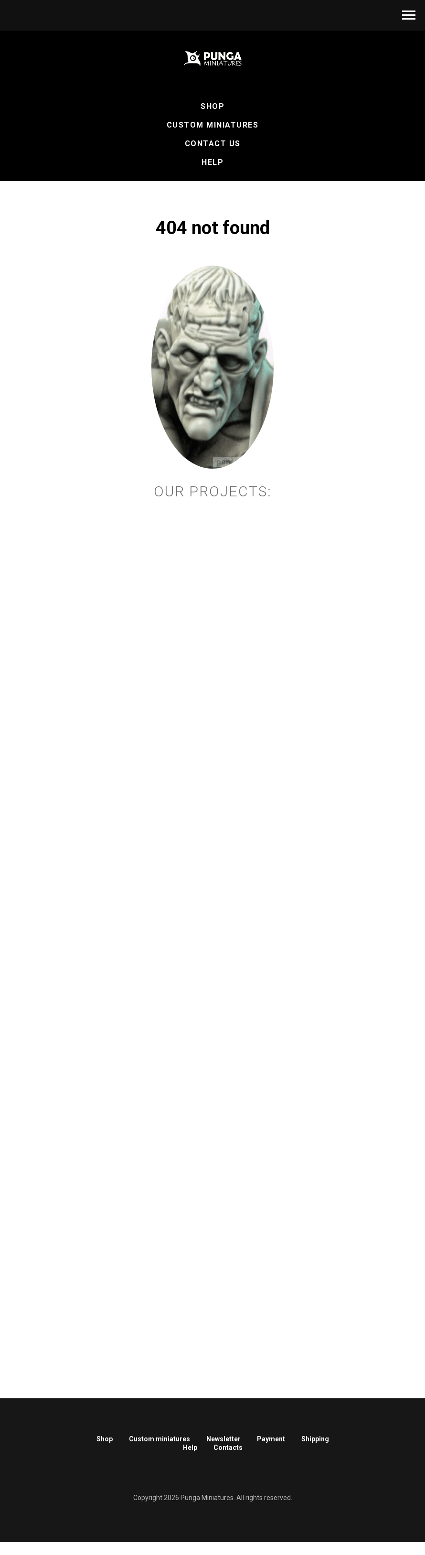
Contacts (228, 1447)
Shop (212, 106)
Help (212, 162)
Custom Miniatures (213, 124)
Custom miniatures (159, 1439)
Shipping (315, 1439)
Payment (271, 1439)
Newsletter (223, 1439)
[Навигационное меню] (408, 15)
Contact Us (213, 143)
